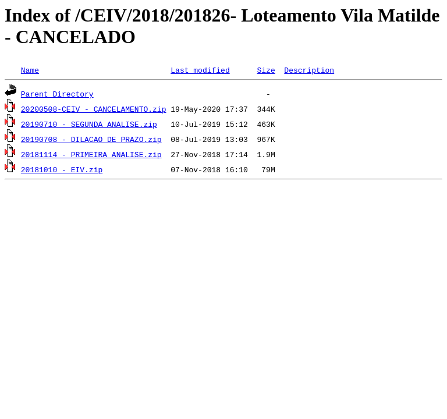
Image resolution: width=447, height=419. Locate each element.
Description (309, 70)
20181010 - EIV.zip (61, 169)
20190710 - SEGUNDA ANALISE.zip (89, 124)
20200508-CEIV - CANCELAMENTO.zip (93, 109)
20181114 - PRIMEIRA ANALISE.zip (91, 154)
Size (266, 70)
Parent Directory (57, 93)
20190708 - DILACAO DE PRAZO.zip (91, 139)
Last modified (200, 70)
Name (30, 70)
